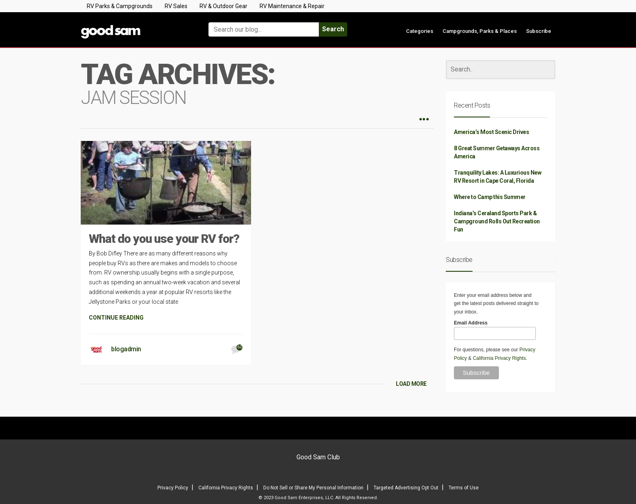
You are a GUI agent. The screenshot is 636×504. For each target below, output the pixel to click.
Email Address (471, 323)
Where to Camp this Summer (490, 197)
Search (333, 29)
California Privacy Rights (499, 358)
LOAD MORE (411, 384)
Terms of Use (464, 488)
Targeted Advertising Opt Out (406, 488)
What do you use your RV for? (164, 238)
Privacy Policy (172, 488)
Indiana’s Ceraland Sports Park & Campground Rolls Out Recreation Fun (497, 221)
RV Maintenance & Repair (292, 6)
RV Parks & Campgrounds (120, 6)
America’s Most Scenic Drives (491, 132)
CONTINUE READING (116, 317)
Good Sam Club (318, 457)
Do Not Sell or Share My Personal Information (313, 488)
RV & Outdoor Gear (223, 6)
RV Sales (176, 6)
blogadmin (126, 349)
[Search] (500, 69)
